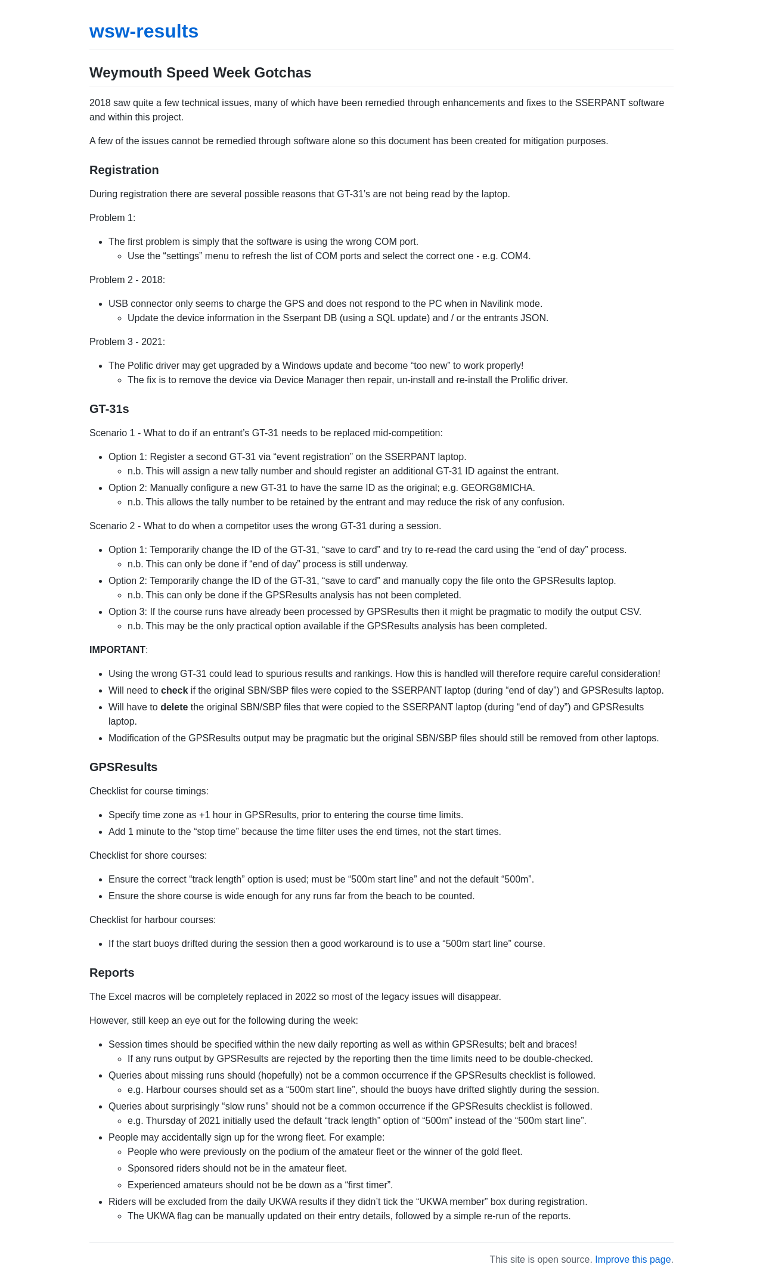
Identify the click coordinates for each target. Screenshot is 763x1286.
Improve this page (633, 1259)
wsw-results (143, 31)
